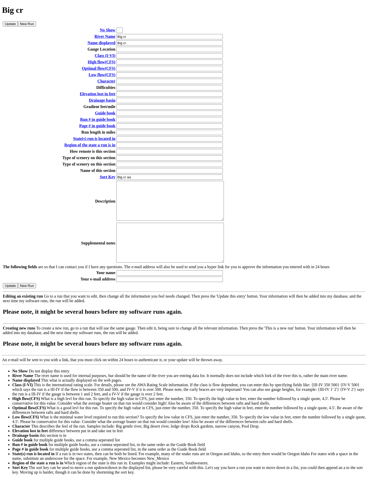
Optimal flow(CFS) (89, 68)
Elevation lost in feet (88, 94)
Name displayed (92, 43)
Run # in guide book (88, 119)
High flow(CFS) (92, 62)
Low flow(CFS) (92, 75)
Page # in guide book (88, 126)
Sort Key (98, 177)
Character (97, 81)
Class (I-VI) (95, 55)
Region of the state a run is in (80, 145)
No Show (98, 30)
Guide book (96, 113)
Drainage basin (92, 100)
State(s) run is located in (85, 138)
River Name (95, 36)
